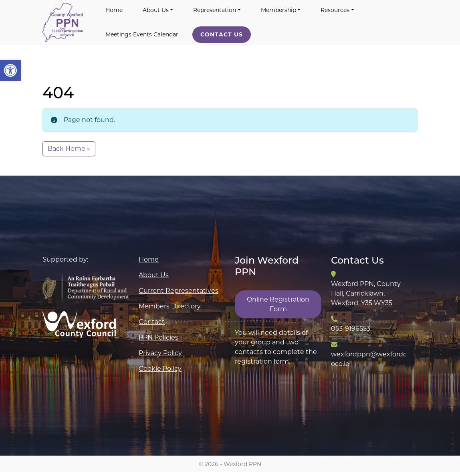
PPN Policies (158, 337)
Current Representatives (178, 290)
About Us (156, 10)
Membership (278, 10)
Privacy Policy (160, 353)
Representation (214, 10)
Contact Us (221, 34)
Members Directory (170, 306)
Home (114, 10)
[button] (10, 70)
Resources (335, 10)
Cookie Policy (160, 368)
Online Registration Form (278, 304)
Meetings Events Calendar (141, 34)
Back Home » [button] (69, 148)
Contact (152, 322)
